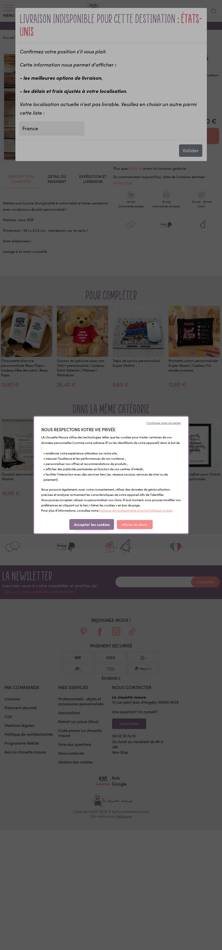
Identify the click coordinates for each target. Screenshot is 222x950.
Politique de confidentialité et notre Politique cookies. (136, 510)
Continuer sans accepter (164, 423)
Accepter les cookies (92, 524)
